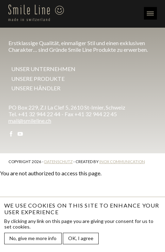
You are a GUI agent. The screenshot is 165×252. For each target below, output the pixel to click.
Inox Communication (122, 161)
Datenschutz (58, 161)
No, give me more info (33, 238)
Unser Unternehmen (43, 68)
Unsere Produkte (38, 78)
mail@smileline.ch (29, 120)
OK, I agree (80, 238)
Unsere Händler (35, 88)
